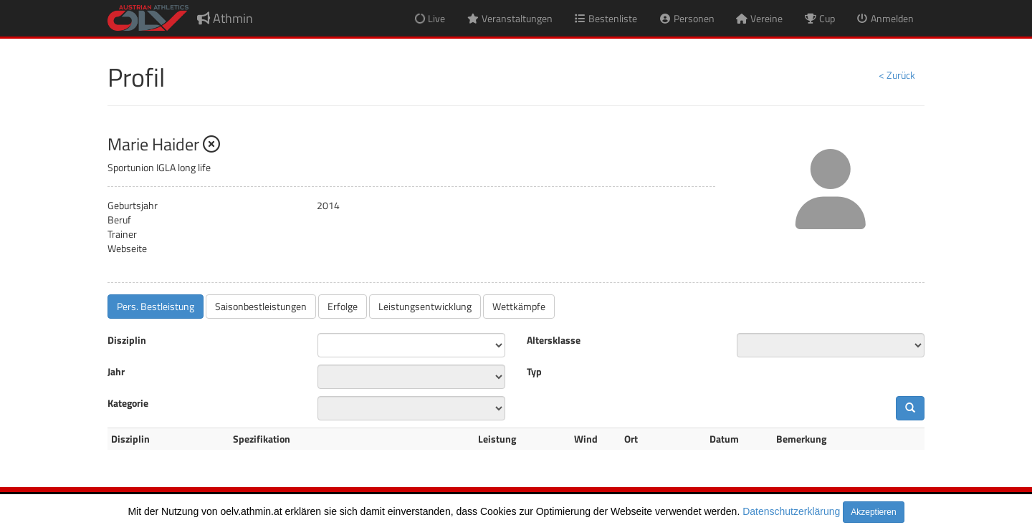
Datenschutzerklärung (791, 511)
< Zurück (897, 74)
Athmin (225, 18)
